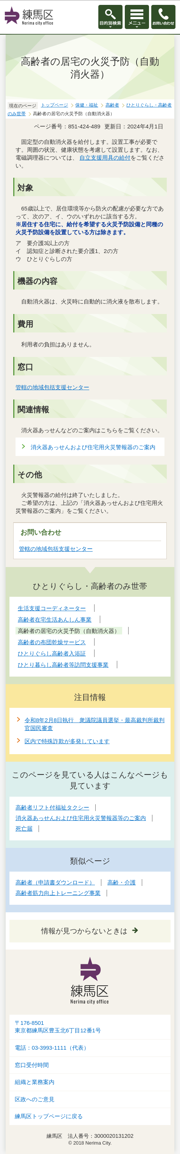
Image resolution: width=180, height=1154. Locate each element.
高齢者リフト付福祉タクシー (52, 807)
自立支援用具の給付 (104, 157)
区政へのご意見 (34, 1099)
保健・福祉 (86, 105)
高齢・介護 (121, 882)
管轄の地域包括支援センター (53, 387)
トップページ (54, 105)
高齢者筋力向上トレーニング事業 (58, 893)
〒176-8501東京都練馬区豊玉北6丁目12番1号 (58, 1027)
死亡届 (24, 828)
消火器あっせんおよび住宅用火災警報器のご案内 (93, 447)
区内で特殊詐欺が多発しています (67, 741)
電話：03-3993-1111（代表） (52, 1048)
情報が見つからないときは (84, 931)
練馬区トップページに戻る (49, 1116)
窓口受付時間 (32, 1065)
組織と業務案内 (34, 1082)
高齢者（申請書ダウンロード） (55, 882)
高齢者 (112, 105)
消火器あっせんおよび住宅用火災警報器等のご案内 (81, 818)
